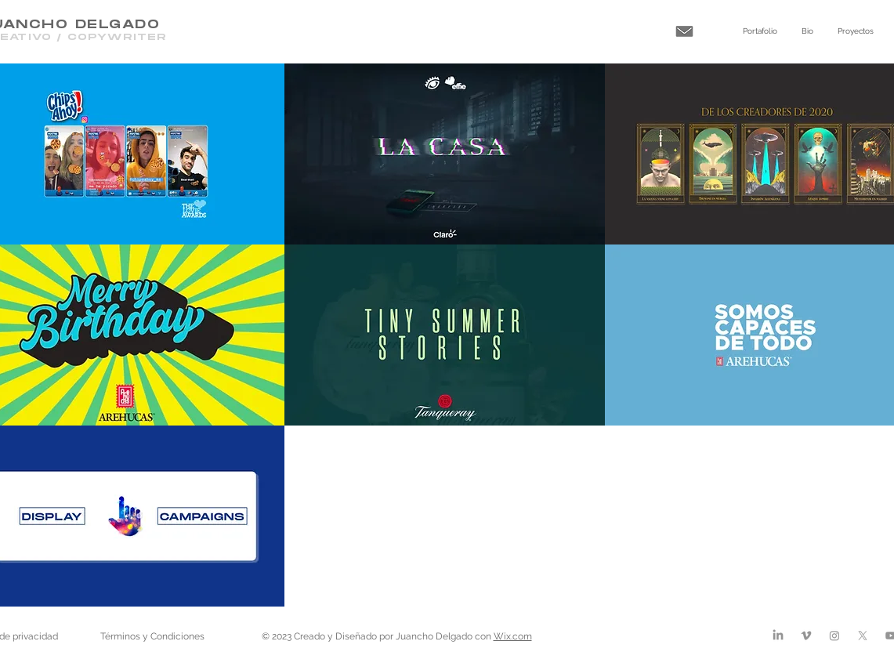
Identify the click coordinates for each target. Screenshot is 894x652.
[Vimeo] (806, 635)
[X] (862, 635)
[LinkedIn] (778, 635)
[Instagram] (834, 635)
